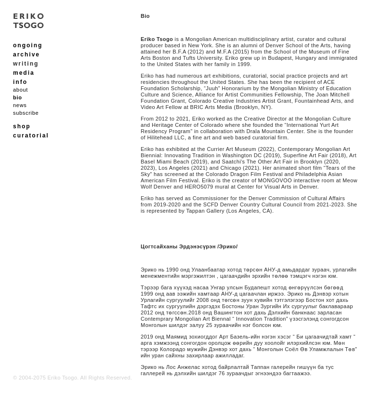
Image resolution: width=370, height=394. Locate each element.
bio (17, 97)
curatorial (31, 135)
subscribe (26, 113)
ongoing (27, 45)
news (19, 105)
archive (26, 54)
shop (22, 126)
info (20, 82)
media (24, 72)
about (20, 90)
